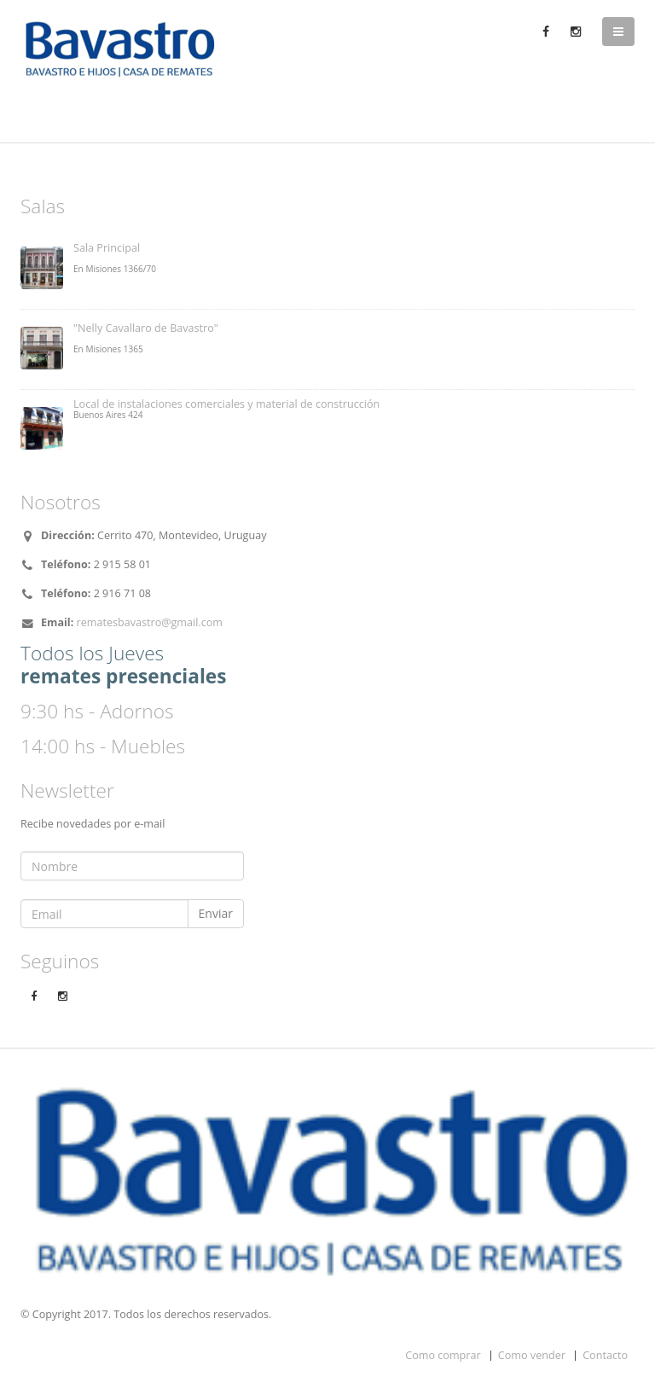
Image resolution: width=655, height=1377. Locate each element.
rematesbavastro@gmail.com (150, 622)
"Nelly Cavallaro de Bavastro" (145, 328)
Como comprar (442, 1355)
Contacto (605, 1355)
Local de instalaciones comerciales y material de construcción (226, 404)
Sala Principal (106, 248)
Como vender (531, 1355)
